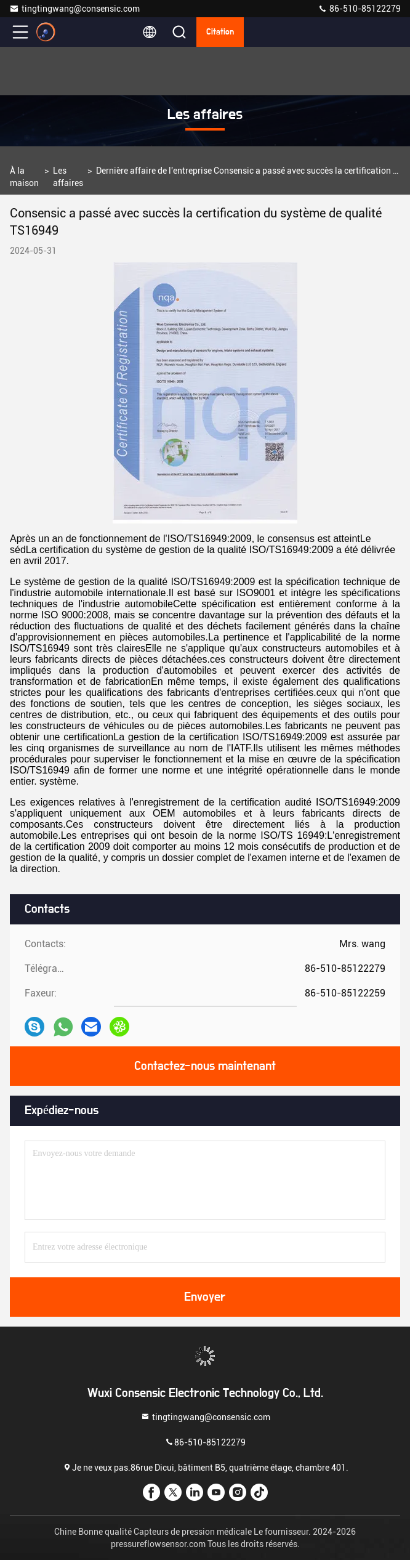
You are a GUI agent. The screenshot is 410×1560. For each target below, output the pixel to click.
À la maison (24, 177)
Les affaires (68, 177)
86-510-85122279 (359, 9)
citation (220, 32)
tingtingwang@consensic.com (74, 9)
